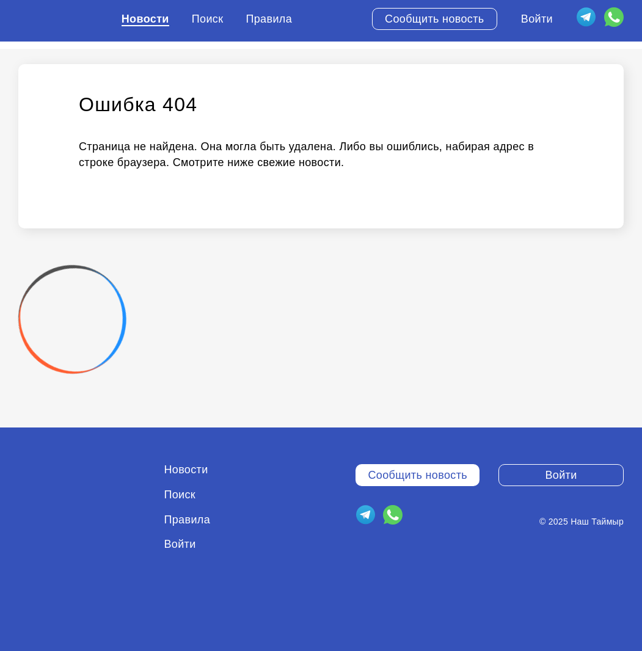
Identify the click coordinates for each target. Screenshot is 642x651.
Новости (145, 19)
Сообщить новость (434, 19)
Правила (269, 19)
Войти (537, 19)
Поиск (208, 19)
